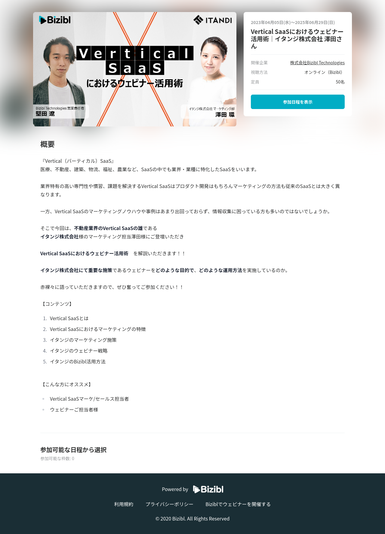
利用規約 (123, 504)
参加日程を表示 (298, 102)
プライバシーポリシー (169, 504)
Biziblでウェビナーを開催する (238, 504)
